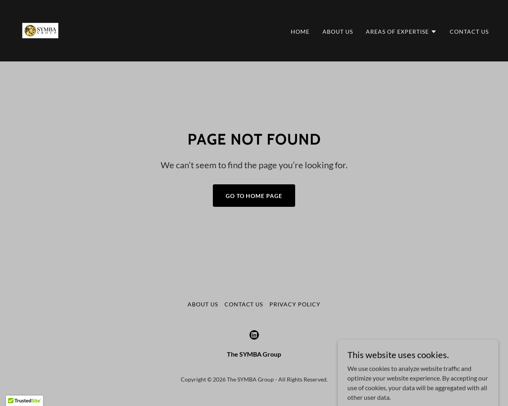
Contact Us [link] (469, 31)
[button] (401, 32)
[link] (40, 30)
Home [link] (300, 31)
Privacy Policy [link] (294, 304)
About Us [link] (337, 31)
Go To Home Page (254, 195)
